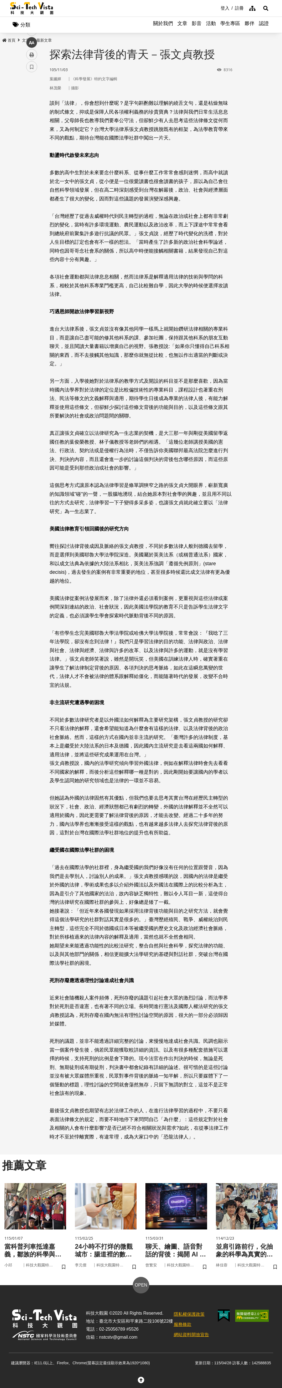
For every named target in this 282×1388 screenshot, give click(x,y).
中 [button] (31, 142)
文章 (182, 25)
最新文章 (44, 40)
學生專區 (230, 25)
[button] (265, 8)
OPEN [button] (141, 1286)
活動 (211, 25)
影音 (197, 25)
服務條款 (182, 1325)
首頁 (8, 40)
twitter (31, 117)
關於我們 (163, 25)
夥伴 (249, 25)
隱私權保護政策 (189, 1315)
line (29, 129)
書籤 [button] (31, 166)
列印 (31, 153)
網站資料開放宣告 (191, 1335)
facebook (31, 105)
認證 (264, 25)
